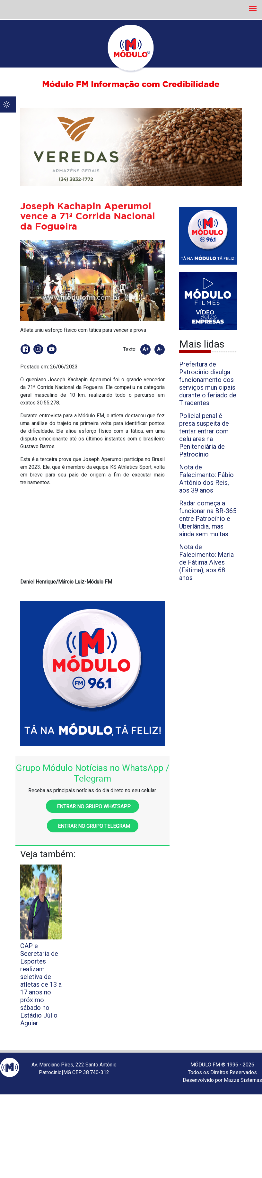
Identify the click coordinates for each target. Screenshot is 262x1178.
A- (159, 349)
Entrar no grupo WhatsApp (92, 806)
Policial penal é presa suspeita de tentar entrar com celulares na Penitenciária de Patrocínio (204, 435)
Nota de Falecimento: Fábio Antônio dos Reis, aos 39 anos (206, 478)
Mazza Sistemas (243, 1080)
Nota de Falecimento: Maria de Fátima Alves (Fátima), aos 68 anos (206, 562)
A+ (146, 349)
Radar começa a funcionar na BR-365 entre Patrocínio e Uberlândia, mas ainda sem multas (207, 518)
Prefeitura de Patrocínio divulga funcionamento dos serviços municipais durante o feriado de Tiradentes (207, 383)
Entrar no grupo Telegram (92, 826)
